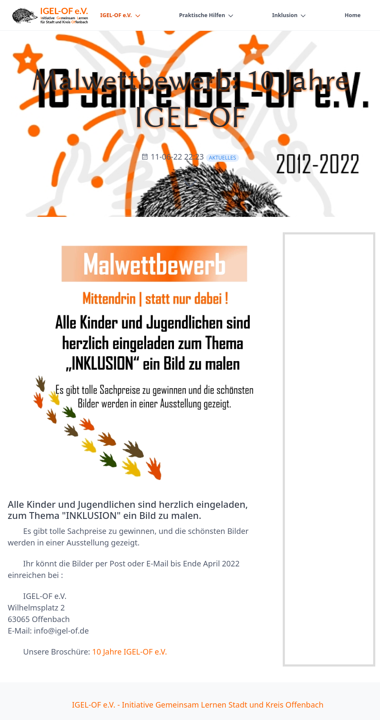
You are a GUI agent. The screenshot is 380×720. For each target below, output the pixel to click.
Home (352, 15)
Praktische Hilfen (202, 15)
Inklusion (284, 15)
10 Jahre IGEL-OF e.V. (129, 651)
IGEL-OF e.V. (116, 15)
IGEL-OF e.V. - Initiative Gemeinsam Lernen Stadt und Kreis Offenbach (197, 704)
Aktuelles (222, 157)
